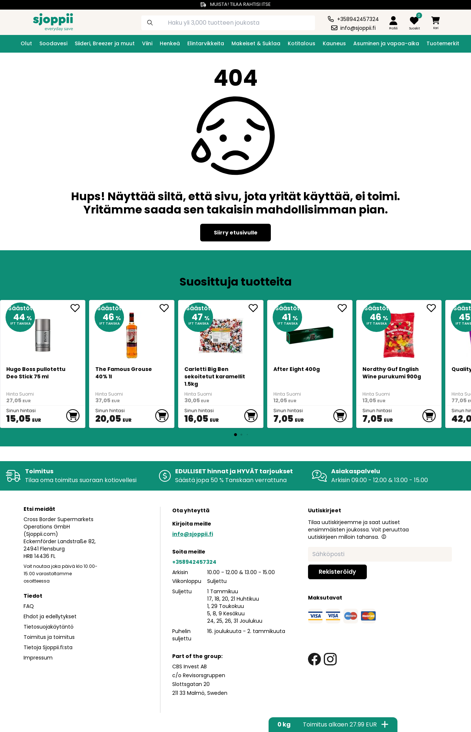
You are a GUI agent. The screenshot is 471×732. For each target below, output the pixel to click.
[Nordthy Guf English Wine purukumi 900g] (399, 332)
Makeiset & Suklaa (255, 43)
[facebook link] (314, 659)
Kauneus (334, 43)
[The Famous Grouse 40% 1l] (132, 332)
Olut (26, 43)
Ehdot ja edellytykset (50, 616)
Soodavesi (53, 43)
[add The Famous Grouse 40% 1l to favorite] (166, 308)
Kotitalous (301, 43)
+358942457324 (194, 562)
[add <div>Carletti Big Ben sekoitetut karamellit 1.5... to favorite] (255, 308)
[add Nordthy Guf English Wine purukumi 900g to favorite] (433, 308)
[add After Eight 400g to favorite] (344, 308)
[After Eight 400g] (310, 332)
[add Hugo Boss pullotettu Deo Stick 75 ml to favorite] (77, 308)
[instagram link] (330, 659)
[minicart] (436, 23)
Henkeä (170, 43)
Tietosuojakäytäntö (49, 626)
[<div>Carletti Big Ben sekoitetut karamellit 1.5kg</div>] (221, 332)
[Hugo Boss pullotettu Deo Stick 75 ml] (43, 332)
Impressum (38, 657)
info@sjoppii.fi (192, 534)
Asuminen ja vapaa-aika (386, 43)
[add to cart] (73, 416)
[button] (383, 536)
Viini (147, 43)
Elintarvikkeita (205, 43)
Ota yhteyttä (190, 510)
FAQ (29, 606)
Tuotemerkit (442, 43)
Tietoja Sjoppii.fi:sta (48, 647)
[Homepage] (47, 21)
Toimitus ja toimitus (49, 637)
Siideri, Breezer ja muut (105, 43)
